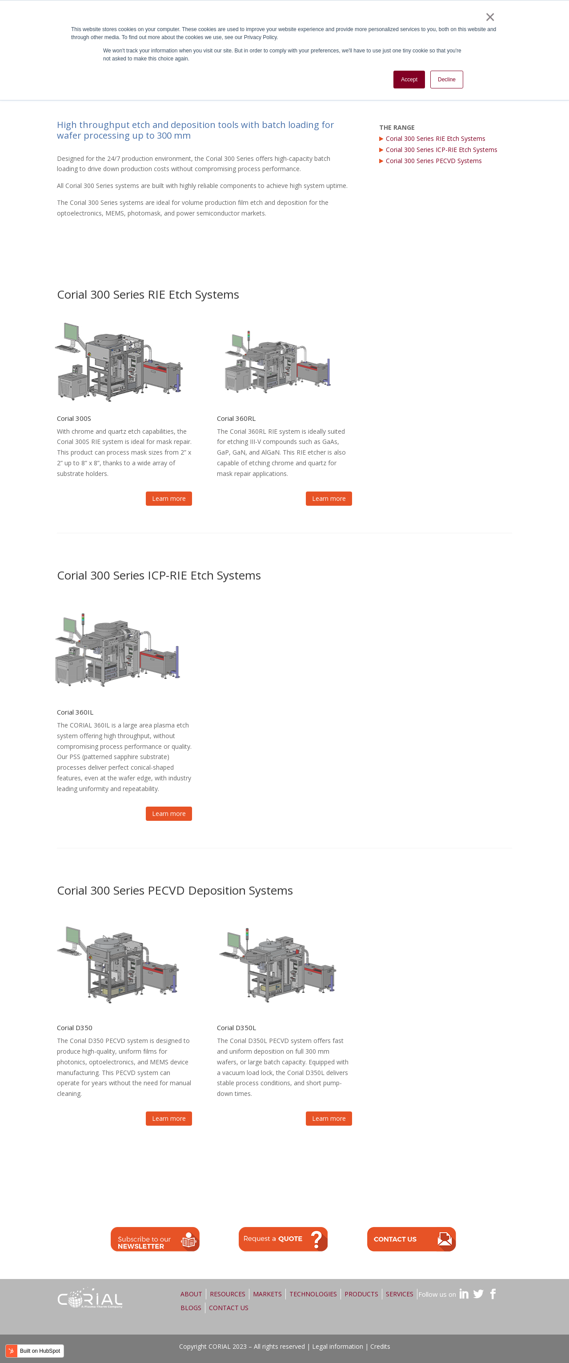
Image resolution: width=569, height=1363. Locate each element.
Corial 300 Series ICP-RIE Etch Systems (441, 149)
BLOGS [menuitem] (190, 1307)
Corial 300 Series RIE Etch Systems (435, 138)
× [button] (489, 17)
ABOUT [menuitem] (191, 1294)
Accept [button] (409, 79)
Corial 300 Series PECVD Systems (434, 160)
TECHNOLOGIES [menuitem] (313, 1294)
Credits (380, 1346)
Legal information (337, 1346)
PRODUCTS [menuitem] (361, 1294)
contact (411, 1239)
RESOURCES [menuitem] (227, 1294)
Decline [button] (447, 79)
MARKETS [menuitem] (267, 1294)
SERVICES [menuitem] (399, 1294)
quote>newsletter (155, 1239)
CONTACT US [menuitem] (228, 1307)
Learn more (169, 498)
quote (283, 1239)
